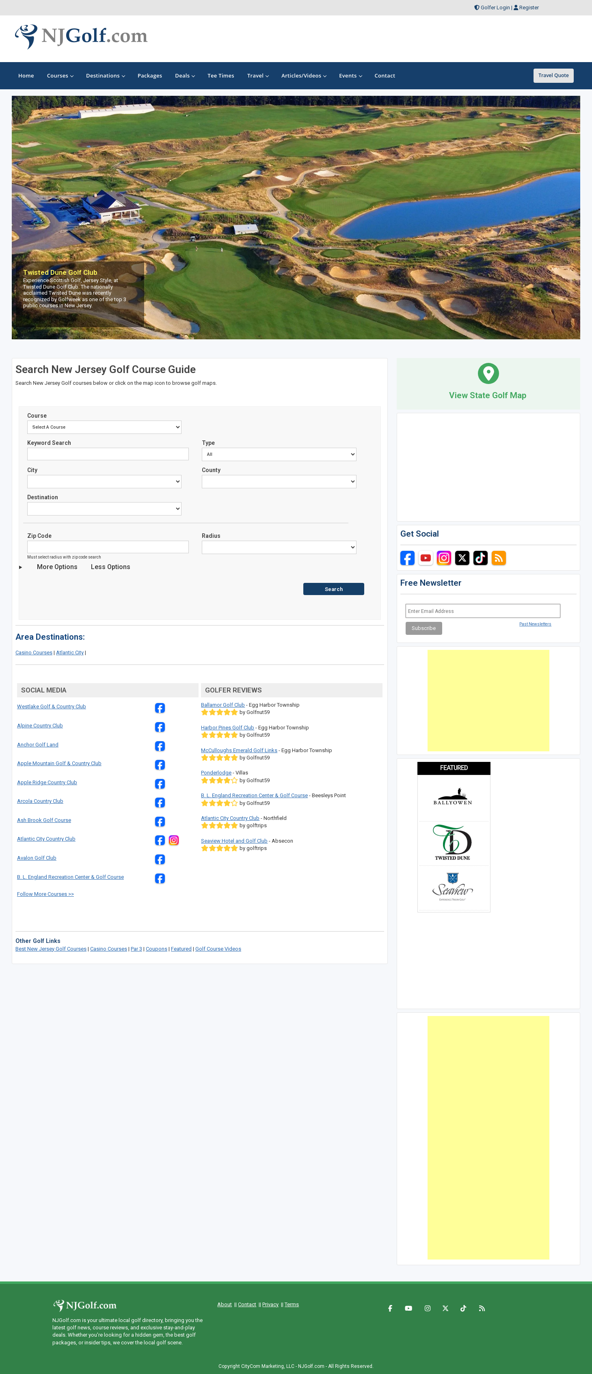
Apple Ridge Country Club (47, 782)
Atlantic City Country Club (46, 839)
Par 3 (136, 949)
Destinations (105, 75)
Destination (42, 497)
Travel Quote (553, 75)
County (211, 470)
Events (350, 75)
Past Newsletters (535, 624)
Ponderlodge (216, 773)
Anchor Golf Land (37, 745)
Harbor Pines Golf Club (227, 728)
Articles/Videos (303, 75)
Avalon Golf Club (36, 858)
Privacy (270, 1304)
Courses (60, 75)
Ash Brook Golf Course (44, 820)
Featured (181, 949)
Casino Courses (33, 652)
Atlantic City (70, 652)
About (224, 1304)
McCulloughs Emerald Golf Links (239, 750)
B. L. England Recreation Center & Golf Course (70, 877)
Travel (257, 75)
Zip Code (39, 536)
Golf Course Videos (218, 949)
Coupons (156, 949)
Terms (292, 1304)
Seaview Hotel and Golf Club (234, 841)
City (32, 470)
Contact (247, 1304)
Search (334, 589)
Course (37, 415)
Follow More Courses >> (45, 894)
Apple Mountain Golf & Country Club (59, 763)
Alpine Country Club (40, 726)
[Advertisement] (488, 700)
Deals (184, 75)
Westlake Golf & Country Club (51, 706)
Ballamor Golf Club (223, 705)
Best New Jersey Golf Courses (50, 949)
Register (529, 7)
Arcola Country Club (40, 801)
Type (208, 443)
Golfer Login (495, 7)
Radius (211, 536)
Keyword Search (49, 443)
